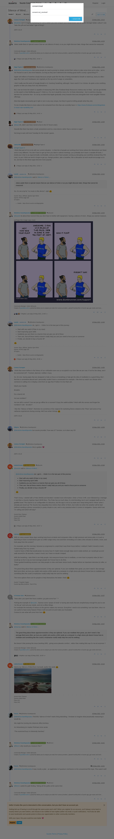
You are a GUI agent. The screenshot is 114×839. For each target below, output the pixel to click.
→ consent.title (75, 19)
